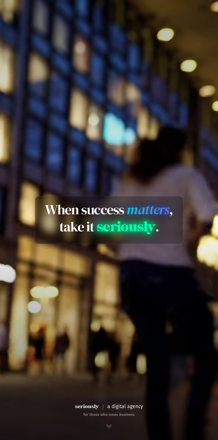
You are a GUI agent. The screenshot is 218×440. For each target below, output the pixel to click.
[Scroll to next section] (109, 426)
